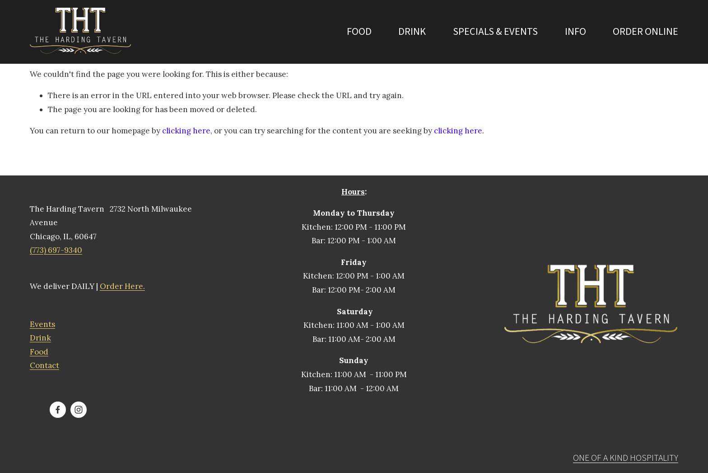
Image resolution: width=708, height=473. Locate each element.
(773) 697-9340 (56, 250)
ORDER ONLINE (645, 31)
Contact (44, 365)
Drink (412, 31)
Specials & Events (495, 31)
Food (359, 31)
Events (42, 324)
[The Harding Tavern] (58, 410)
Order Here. (122, 286)
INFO (575, 31)
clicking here (186, 131)
